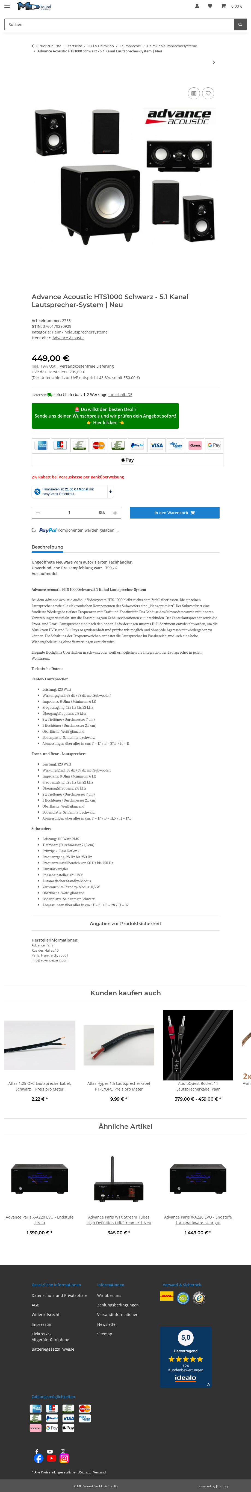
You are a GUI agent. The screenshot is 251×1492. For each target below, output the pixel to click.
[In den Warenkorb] (36, 80)
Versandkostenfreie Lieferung (87, 366)
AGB (35, 1305)
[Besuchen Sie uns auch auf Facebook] (37, 1456)
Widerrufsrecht (46, 1314)
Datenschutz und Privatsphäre (59, 1295)
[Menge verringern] (38, 512)
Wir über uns (109, 1295)
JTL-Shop (222, 1486)
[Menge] (69, 512)
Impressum (42, 1324)
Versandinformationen (117, 1314)
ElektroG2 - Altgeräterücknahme (50, 1336)
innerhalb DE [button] (120, 394)
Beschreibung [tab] (47, 547)
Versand (99, 1472)
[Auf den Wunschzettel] (208, 93)
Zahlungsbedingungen (118, 1305)
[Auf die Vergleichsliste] (194, 93)
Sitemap (104, 1333)
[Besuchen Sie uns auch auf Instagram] (62, 1456)
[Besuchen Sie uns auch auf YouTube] (50, 1456)
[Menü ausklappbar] (7, 3)
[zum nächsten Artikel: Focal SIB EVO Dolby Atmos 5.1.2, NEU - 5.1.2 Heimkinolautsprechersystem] (214, 62)
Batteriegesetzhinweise (53, 1349)
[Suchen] (240, 24)
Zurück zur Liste (48, 45)
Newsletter (107, 1324)
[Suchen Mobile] (119, 24)
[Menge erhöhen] (115, 512)
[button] (197, 6)
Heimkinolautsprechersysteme (80, 332)
